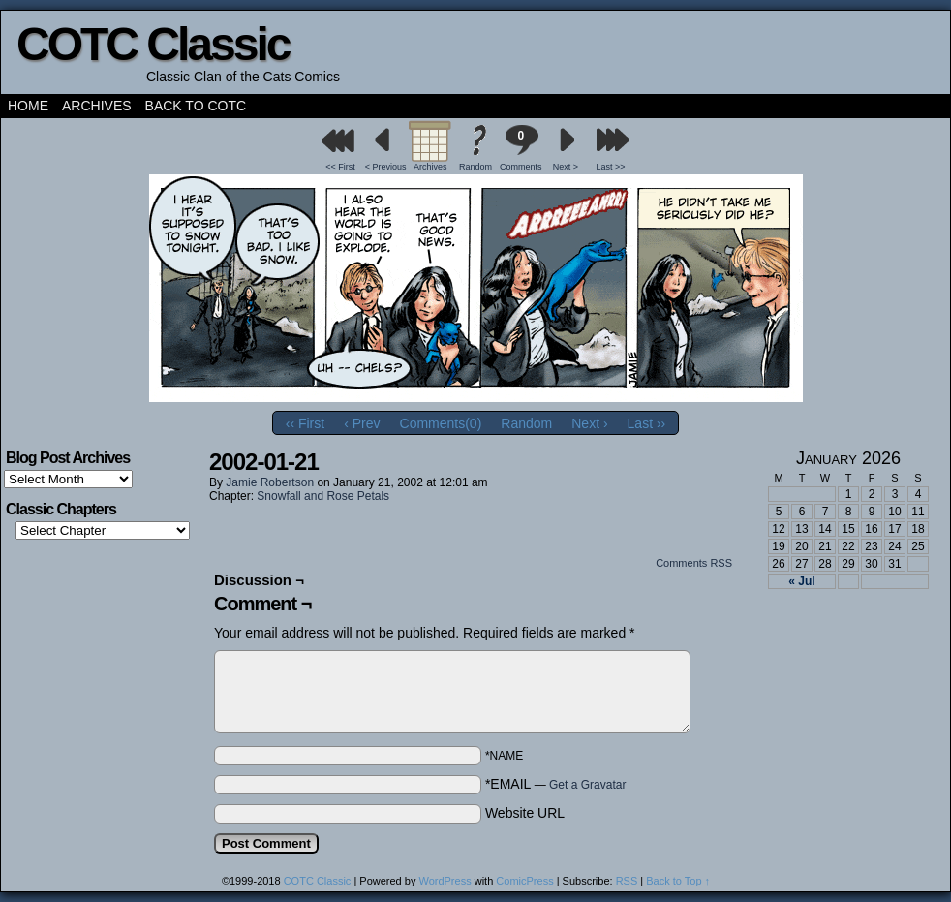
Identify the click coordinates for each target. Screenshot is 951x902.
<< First (340, 166)
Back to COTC (196, 105)
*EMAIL (556, 784)
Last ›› (647, 423)
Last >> (611, 166)
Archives (97, 105)
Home (28, 105)
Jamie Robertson (270, 482)
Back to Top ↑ (678, 880)
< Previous (386, 166)
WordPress (444, 880)
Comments (521, 147)
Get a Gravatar (587, 785)
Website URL (525, 813)
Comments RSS (694, 563)
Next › (589, 423)
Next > (565, 166)
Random (475, 166)
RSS (627, 880)
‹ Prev (362, 423)
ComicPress (524, 880)
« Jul (801, 581)
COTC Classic (152, 44)
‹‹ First (305, 423)
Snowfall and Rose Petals (323, 496)
